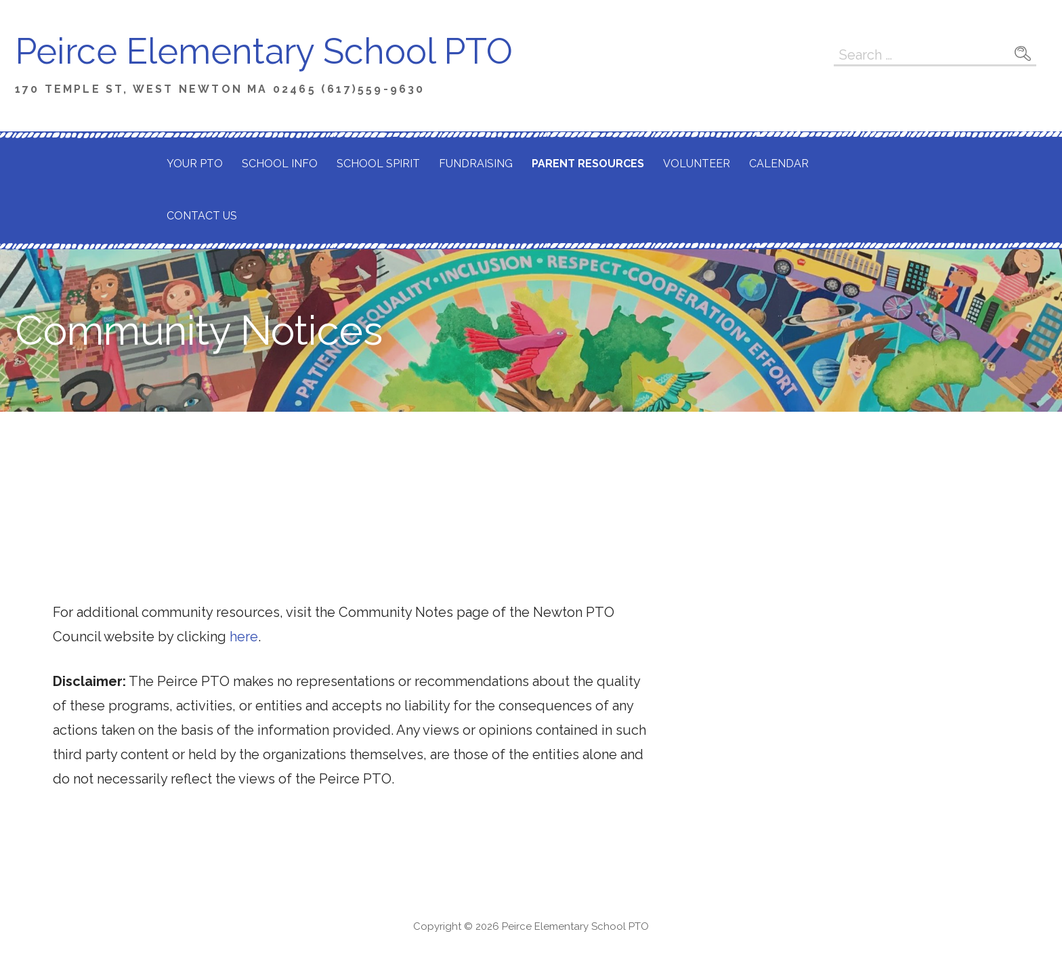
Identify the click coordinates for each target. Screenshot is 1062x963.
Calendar (779, 163)
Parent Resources (588, 163)
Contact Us (202, 215)
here (244, 636)
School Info (280, 163)
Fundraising (476, 163)
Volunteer (696, 163)
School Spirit (378, 163)
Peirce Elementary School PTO (264, 51)
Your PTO (195, 163)
